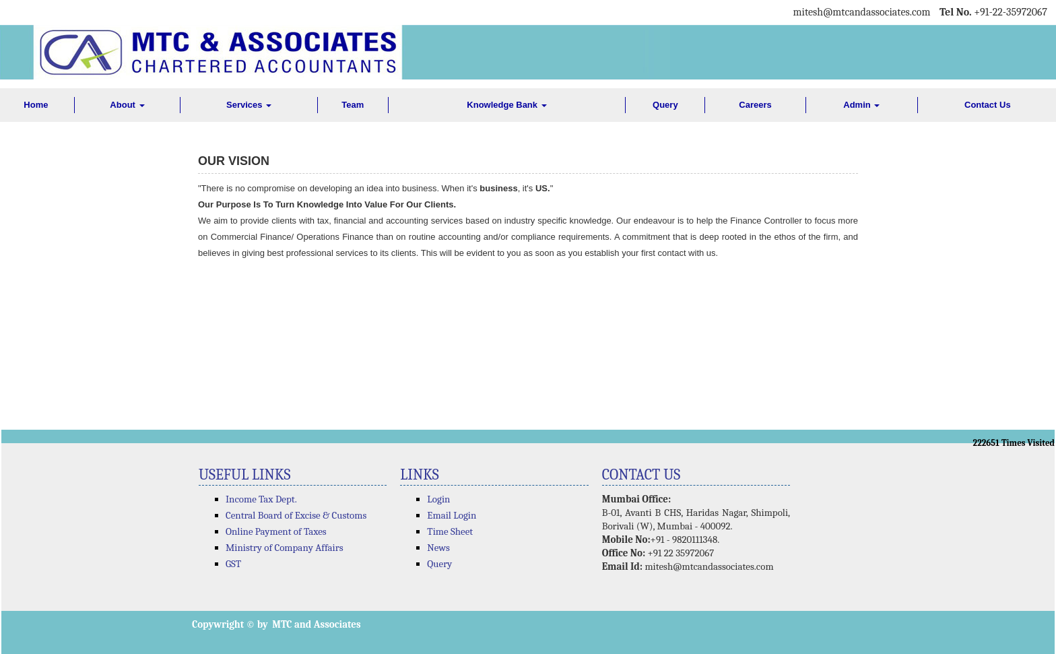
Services (248, 105)
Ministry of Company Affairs (284, 548)
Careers (755, 105)
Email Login (451, 515)
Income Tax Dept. (261, 499)
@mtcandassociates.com (876, 12)
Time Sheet (450, 531)
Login (438, 499)
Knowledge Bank (506, 105)
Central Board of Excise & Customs (296, 515)
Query (665, 105)
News (438, 548)
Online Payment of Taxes (276, 531)
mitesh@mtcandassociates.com (709, 566)
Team (352, 105)
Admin (861, 105)
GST (233, 564)
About (127, 105)
